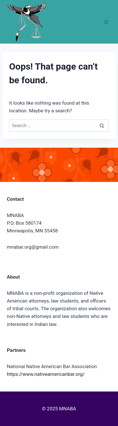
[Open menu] (106, 21)
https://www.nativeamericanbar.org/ (46, 374)
